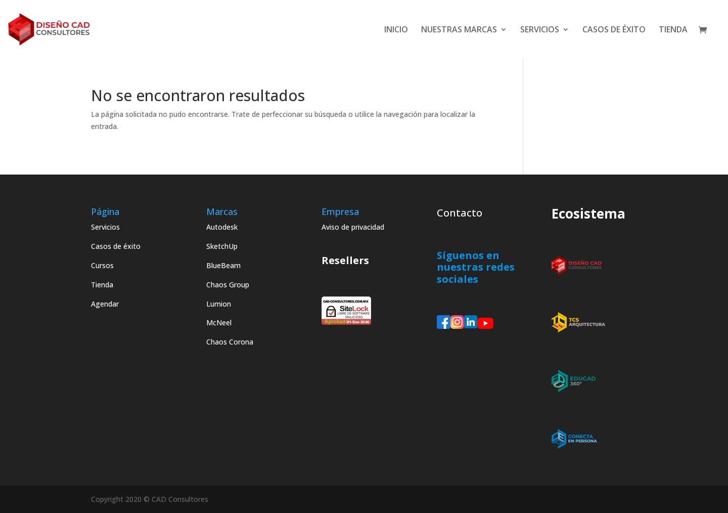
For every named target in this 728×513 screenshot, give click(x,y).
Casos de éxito (116, 246)
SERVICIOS (539, 30)
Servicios (105, 227)
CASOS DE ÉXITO (614, 30)
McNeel (219, 322)
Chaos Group (227, 284)
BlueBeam (223, 265)
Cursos (102, 265)
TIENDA (673, 30)
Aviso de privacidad (353, 227)
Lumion (218, 304)
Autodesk (222, 227)
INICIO (396, 30)
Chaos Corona (229, 342)
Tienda (102, 284)
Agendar (105, 304)
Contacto (459, 213)
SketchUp (222, 246)
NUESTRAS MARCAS (459, 30)
